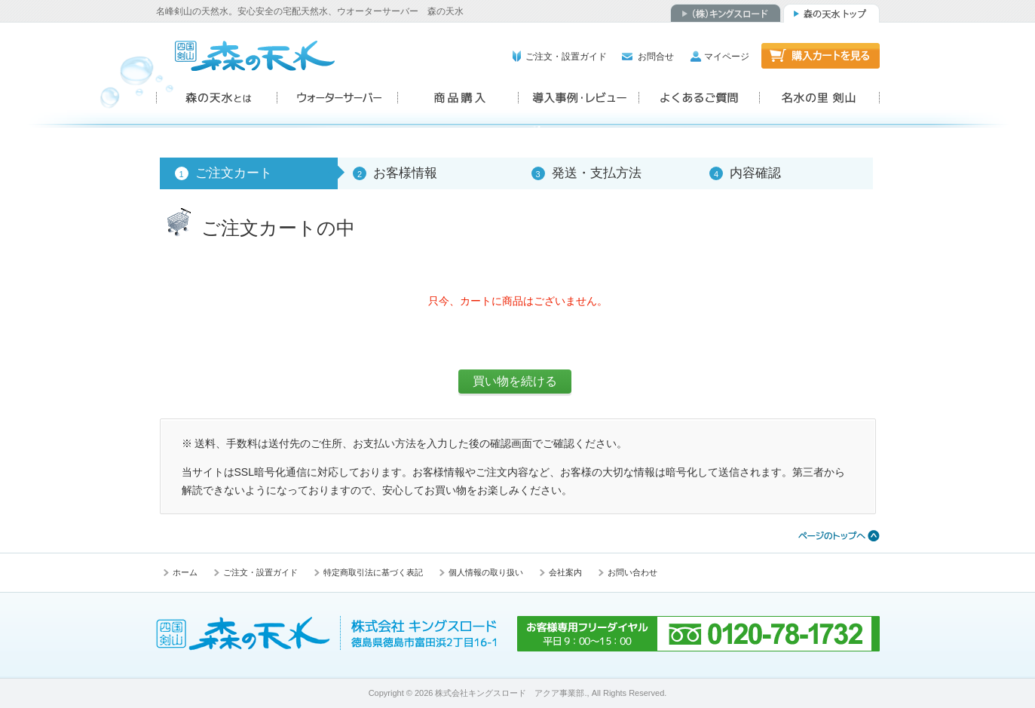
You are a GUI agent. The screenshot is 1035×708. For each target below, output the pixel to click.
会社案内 (565, 572)
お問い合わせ (632, 572)
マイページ (726, 56)
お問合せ (656, 56)
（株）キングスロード (725, 13)
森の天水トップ (831, 13)
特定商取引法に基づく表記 (373, 572)
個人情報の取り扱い (486, 572)
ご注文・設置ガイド (566, 56)
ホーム (185, 572)
